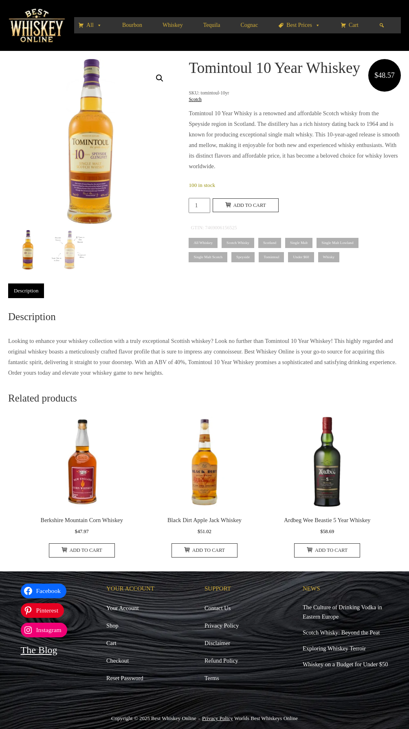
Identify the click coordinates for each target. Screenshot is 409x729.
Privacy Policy (221, 625)
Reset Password (124, 678)
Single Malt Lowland (337, 243)
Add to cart (245, 205)
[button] (159, 78)
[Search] (382, 25)
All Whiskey (203, 243)
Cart (353, 25)
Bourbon (132, 25)
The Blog (39, 650)
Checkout (117, 660)
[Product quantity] (199, 205)
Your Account (122, 608)
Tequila (211, 25)
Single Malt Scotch (208, 257)
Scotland (269, 243)
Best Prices (303, 25)
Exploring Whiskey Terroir (334, 648)
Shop (112, 625)
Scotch (195, 99)
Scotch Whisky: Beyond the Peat (341, 632)
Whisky (329, 257)
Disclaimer (217, 643)
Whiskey (173, 25)
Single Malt (299, 243)
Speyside (243, 257)
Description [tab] (26, 291)
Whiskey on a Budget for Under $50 (345, 664)
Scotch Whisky (237, 243)
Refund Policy (221, 660)
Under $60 (301, 257)
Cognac (249, 25)
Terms (211, 678)
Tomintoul (271, 257)
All (94, 25)
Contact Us (217, 608)
